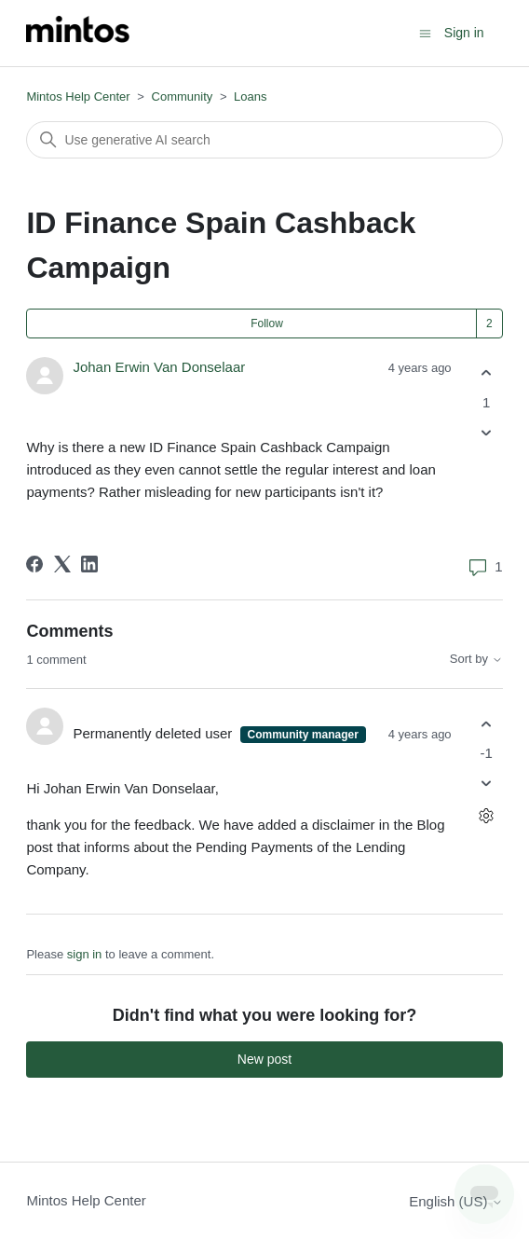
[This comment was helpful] (486, 724)
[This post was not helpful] (486, 432)
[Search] (264, 139)
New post (264, 1059)
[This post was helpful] (486, 373)
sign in (84, 954)
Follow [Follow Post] (267, 323)
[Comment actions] (486, 816)
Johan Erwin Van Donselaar (159, 367)
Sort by (476, 659)
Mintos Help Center (77, 96)
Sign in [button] (464, 32)
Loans (250, 96)
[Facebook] (34, 564)
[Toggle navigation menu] (425, 32)
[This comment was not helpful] (486, 783)
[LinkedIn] (89, 564)
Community (182, 96)
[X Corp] (62, 564)
